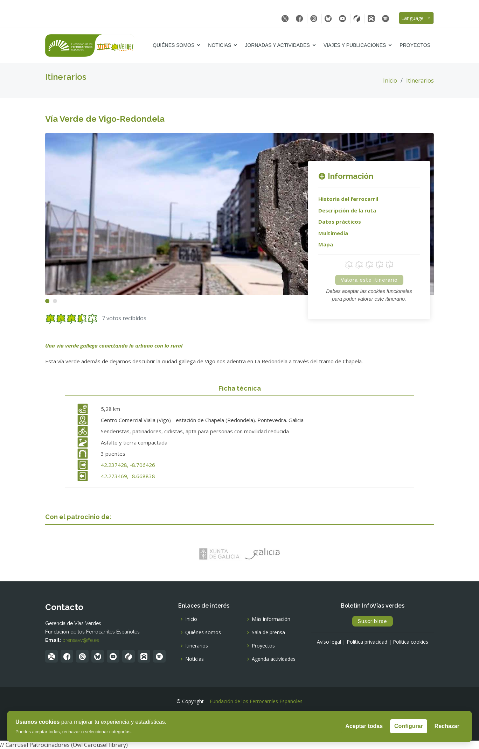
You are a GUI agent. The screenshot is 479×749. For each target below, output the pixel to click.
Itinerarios (420, 80)
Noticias (219, 45)
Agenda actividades (274, 659)
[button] (47, 301)
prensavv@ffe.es (80, 640)
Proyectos (415, 45)
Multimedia (333, 233)
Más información (271, 619)
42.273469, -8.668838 (128, 475)
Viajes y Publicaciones (355, 45)
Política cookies (410, 641)
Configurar (408, 726)
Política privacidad (367, 641)
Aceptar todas (364, 726)
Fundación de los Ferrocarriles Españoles (256, 701)
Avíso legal (329, 641)
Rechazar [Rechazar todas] (447, 726)
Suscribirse (372, 621)
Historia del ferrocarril (348, 198)
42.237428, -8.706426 (128, 464)
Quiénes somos (173, 45)
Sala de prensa (268, 632)
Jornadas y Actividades (277, 45)
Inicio (390, 80)
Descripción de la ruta (347, 210)
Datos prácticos (339, 221)
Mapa (325, 244)
